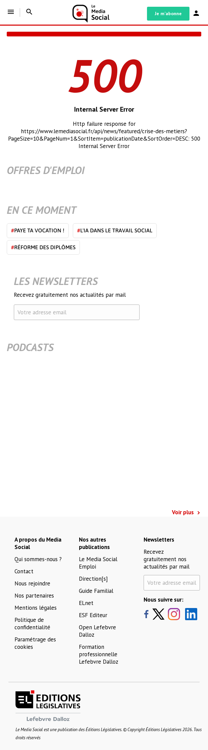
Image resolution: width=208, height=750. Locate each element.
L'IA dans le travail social (114, 230)
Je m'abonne (168, 13)
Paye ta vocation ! (37, 230)
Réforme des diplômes (43, 247)
